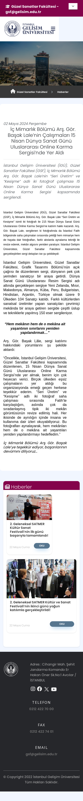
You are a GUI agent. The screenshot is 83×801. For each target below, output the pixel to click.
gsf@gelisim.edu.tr (41, 754)
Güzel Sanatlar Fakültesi (28, 91)
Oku (41, 545)
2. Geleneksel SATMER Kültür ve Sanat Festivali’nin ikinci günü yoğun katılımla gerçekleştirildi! (40, 606)
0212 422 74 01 (41, 731)
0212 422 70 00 (41, 709)
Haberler (62, 92)
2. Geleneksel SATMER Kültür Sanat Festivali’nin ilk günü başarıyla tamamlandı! (29, 529)
